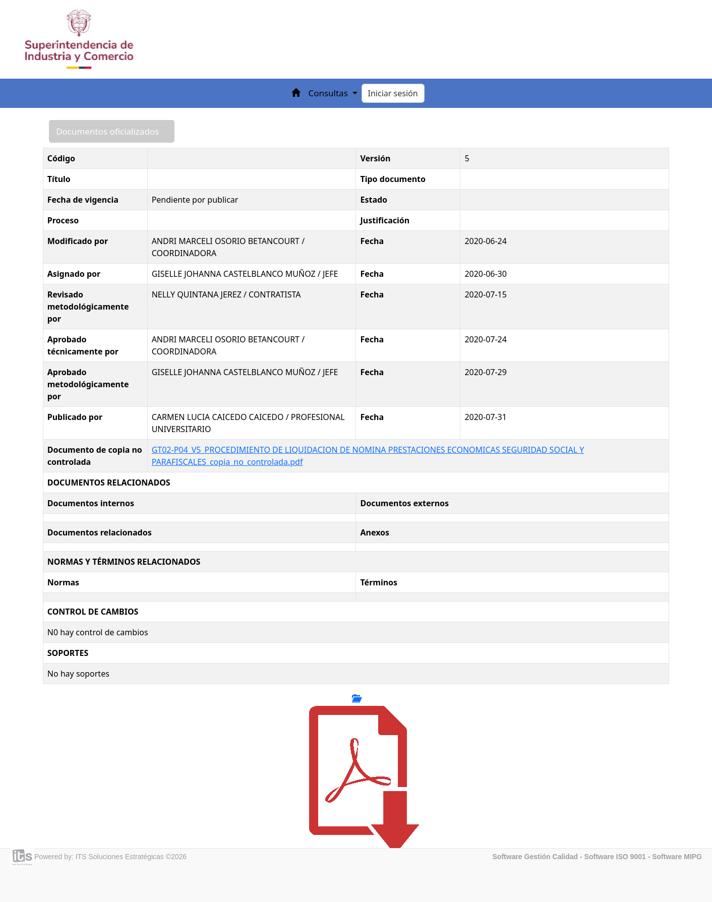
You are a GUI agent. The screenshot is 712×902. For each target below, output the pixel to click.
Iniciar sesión (393, 93)
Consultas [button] (329, 93)
